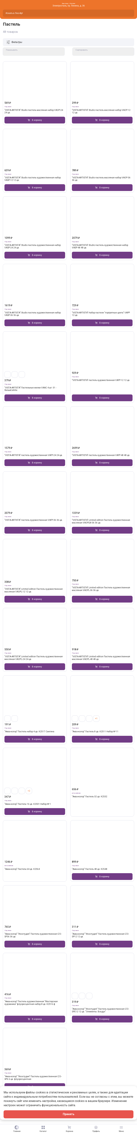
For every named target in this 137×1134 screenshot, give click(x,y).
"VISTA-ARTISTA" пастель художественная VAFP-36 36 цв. (33, 520)
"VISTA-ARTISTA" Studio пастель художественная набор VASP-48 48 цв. (100, 246)
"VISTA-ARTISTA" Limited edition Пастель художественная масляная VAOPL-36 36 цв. (101, 589)
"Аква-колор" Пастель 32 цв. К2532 (89, 796)
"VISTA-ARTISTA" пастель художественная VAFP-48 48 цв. (101, 455)
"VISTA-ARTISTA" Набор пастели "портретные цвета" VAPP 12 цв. (101, 313)
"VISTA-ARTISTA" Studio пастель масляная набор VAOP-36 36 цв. (101, 178)
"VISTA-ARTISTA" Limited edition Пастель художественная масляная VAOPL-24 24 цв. (33, 657)
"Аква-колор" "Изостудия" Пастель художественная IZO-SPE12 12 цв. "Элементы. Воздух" (100, 1010)
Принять (68, 1114)
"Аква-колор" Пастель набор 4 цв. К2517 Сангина (29, 731)
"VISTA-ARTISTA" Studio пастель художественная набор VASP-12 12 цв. (32, 178)
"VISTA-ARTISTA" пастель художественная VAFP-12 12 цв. (101, 380)
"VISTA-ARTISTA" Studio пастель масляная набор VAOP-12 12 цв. (101, 111)
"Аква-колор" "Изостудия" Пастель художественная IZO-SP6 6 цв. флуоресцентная (33, 1077)
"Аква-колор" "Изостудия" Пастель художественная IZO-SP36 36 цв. (33, 935)
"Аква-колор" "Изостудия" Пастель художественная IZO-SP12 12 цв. (100, 935)
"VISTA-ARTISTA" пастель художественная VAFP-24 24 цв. (33, 455)
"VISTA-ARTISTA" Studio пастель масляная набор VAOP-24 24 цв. (33, 111)
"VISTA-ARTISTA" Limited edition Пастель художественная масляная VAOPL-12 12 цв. (33, 590)
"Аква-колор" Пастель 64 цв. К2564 (22, 869)
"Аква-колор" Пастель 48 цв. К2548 (89, 869)
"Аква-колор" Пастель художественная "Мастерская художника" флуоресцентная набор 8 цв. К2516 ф (31, 1002)
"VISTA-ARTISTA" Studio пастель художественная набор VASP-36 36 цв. (32, 313)
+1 (96, 718)
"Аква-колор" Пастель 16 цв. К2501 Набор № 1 (27, 804)
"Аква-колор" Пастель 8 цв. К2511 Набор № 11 (95, 731)
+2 (29, 791)
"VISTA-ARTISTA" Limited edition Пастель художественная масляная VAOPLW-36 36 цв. (101, 521)
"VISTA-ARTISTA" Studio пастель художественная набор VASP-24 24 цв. (32, 246)
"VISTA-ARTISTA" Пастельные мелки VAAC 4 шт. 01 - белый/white (30, 388)
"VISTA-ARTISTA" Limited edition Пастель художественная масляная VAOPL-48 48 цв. (101, 657)
